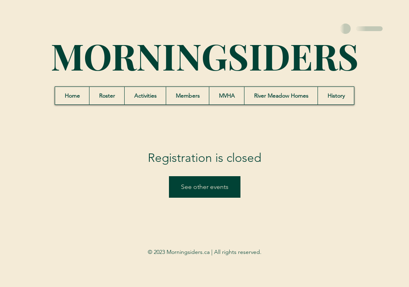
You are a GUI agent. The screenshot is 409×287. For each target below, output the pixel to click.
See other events (204, 187)
